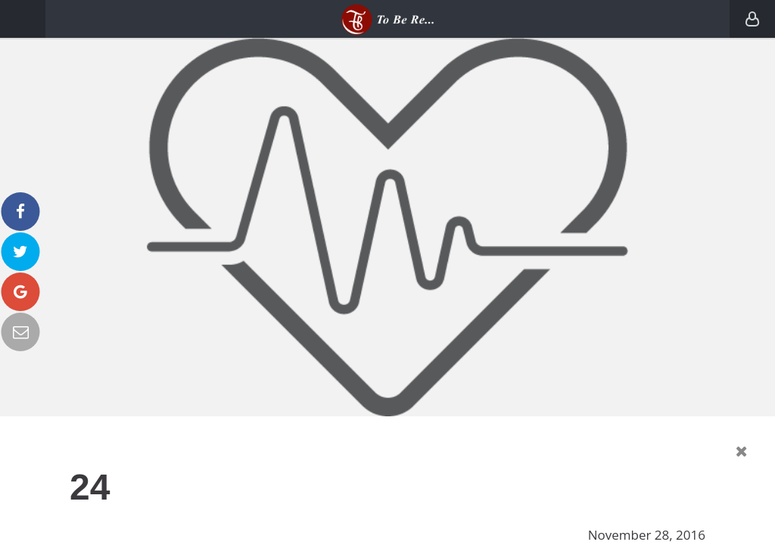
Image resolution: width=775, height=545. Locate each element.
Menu (22, 19)
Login (752, 19)
